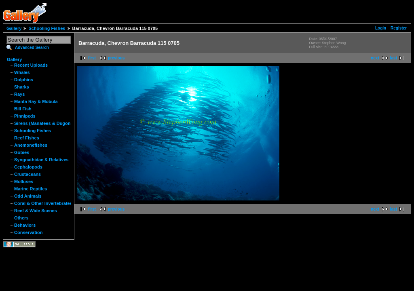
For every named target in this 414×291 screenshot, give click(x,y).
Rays (19, 94)
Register (399, 28)
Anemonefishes (30, 145)
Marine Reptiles (30, 188)
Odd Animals (28, 196)
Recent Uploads (31, 65)
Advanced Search (32, 47)
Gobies (21, 152)
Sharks (21, 86)
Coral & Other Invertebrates (43, 203)
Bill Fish (23, 108)
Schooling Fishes (46, 28)
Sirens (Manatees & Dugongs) (45, 123)
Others (21, 217)
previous (116, 58)
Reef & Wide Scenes (35, 210)
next (375, 58)
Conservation (28, 232)
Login (380, 28)
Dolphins (23, 79)
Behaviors (25, 225)
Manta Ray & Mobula (36, 101)
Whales (22, 72)
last (393, 58)
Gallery (13, 28)
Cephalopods (28, 166)
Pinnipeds (25, 116)
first (92, 58)
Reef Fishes (26, 137)
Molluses (23, 181)
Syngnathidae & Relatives (41, 159)
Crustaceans (27, 174)
